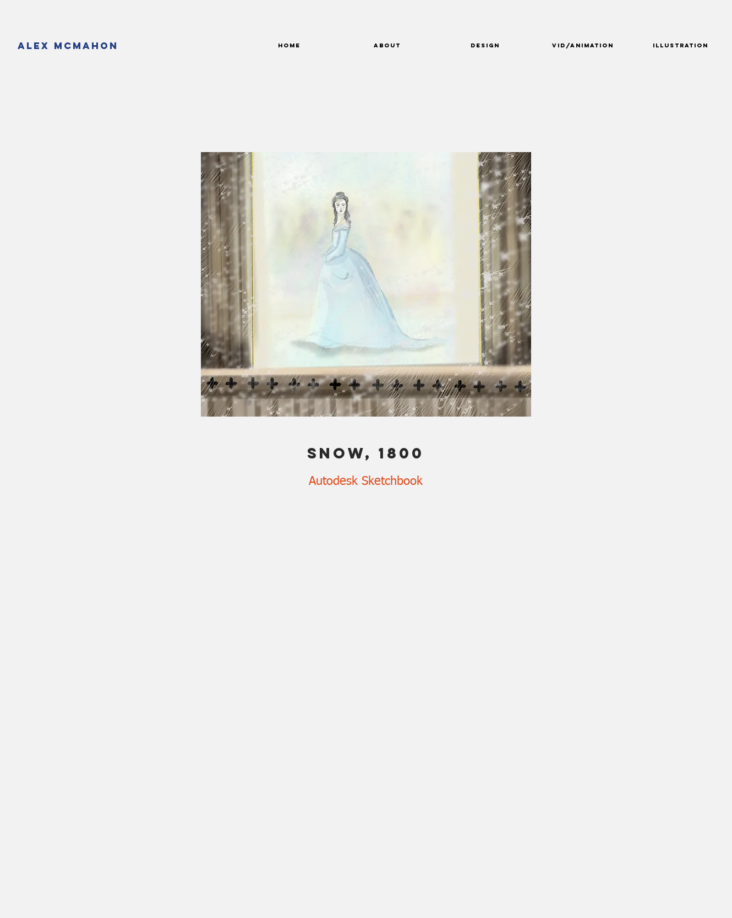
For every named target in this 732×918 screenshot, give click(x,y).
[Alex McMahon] (68, 46)
